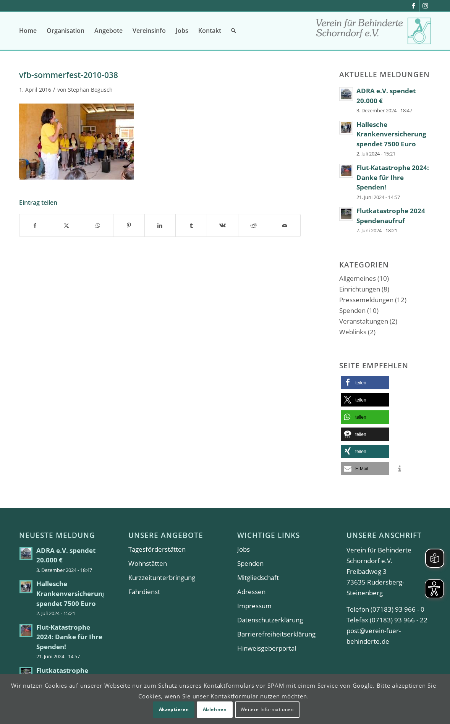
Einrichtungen (359, 289)
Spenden (352, 310)
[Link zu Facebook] (413, 5)
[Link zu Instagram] (425, 5)
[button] (365, 382)
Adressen (251, 591)
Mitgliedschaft (258, 577)
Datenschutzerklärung (270, 619)
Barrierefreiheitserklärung (276, 634)
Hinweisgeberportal (266, 648)
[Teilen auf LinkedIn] (160, 225)
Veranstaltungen (363, 321)
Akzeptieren (174, 709)
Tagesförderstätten (157, 549)
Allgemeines (357, 278)
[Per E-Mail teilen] (284, 225)
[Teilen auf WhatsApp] (97, 225)
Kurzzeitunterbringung (161, 577)
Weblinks (352, 331)
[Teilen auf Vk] (222, 225)
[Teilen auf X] (66, 225)
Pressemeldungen (366, 299)
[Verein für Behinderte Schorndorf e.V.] (373, 33)
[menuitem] (28, 30)
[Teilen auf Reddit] (253, 225)
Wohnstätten (147, 563)
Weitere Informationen (267, 709)
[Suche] (233, 30)
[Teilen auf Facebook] (35, 225)
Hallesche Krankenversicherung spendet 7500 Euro (391, 134)
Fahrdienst (144, 591)
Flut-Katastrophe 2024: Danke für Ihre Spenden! (392, 177)
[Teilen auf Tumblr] (191, 225)
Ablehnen (215, 709)
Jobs (243, 549)
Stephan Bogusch (90, 89)
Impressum (254, 605)
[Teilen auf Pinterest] (128, 225)
